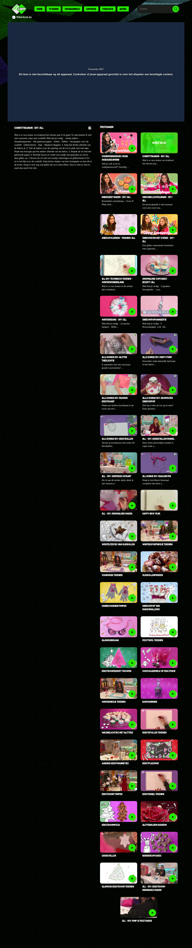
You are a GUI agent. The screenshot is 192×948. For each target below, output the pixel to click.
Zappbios (91, 9)
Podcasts (107, 9)
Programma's (72, 9)
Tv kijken (53, 9)
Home (40, 9)
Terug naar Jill (24, 17)
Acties (123, 9)
